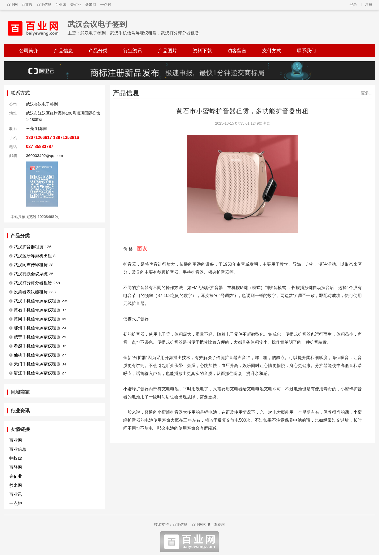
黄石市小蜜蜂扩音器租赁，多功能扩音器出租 (242, 111)
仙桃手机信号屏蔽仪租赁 (37, 355)
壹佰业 (75, 4)
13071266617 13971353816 (52, 137)
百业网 (12, 4)
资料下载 (202, 50)
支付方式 (271, 50)
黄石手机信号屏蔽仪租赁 (37, 310)
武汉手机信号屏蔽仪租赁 (37, 301)
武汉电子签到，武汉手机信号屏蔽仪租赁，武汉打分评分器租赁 (139, 33)
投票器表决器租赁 (31, 292)
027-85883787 (39, 146)
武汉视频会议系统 (31, 274)
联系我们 (306, 50)
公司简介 (28, 50)
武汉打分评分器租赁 (33, 283)
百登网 (15, 467)
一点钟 (105, 4)
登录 (353, 4)
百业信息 (44, 4)
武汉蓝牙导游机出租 (33, 256)
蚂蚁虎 (15, 458)
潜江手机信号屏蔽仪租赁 (37, 373)
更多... (366, 93)
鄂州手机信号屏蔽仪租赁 (37, 328)
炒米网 (90, 4)
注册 (368, 4)
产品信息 (63, 50)
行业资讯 (132, 50)
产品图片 (167, 50)
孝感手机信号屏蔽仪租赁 (37, 346)
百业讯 (60, 4)
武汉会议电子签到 (97, 24)
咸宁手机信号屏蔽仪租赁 (37, 337)
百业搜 (27, 4)
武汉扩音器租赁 (28, 246)
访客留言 (236, 50)
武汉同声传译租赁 (31, 265)
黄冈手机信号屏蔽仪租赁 (37, 319)
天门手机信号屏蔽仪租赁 (37, 364)
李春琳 (219, 524)
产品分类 (98, 50)
